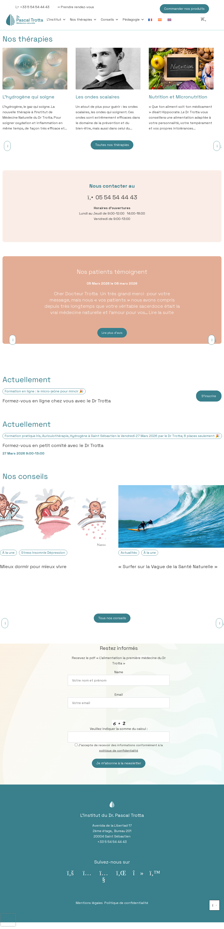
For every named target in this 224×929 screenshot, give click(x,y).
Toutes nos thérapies (112, 145)
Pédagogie (133, 19)
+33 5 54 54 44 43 (34, 7)
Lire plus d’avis (112, 333)
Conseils (110, 19)
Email (119, 694)
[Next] (216, 146)
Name (118, 672)
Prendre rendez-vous (77, 7)
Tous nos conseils (112, 618)
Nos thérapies (83, 19)
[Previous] (7, 146)
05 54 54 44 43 (116, 197)
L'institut (56, 19)
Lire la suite (161, 312)
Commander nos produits (184, 8)
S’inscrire (208, 396)
